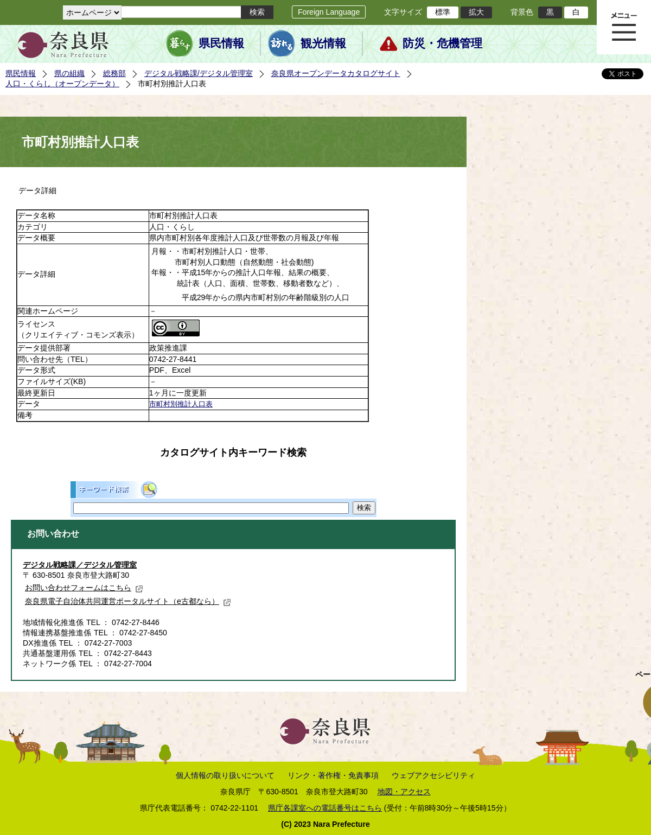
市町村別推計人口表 (181, 404)
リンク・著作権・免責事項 (333, 775)
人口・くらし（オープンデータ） (62, 83)
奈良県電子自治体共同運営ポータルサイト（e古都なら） (128, 601)
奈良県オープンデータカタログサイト (335, 73)
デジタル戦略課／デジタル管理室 (80, 564)
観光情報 (323, 43)
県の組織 (69, 73)
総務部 (114, 73)
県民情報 (221, 43)
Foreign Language (329, 12)
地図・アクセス (404, 791)
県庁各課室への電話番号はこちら (325, 808)
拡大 (476, 12)
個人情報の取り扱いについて (225, 775)
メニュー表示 (624, 27)
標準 (442, 12)
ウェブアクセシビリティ (433, 775)
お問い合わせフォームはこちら (84, 587)
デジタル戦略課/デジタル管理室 (198, 73)
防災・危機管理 (442, 43)
